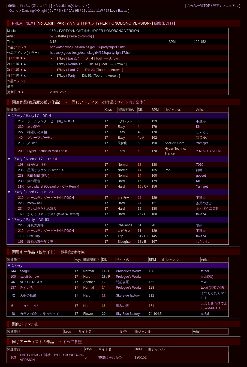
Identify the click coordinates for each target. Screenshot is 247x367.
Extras (122, 11)
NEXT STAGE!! (31, 282)
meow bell (34, 203)
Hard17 (73, 70)
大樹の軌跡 (28, 295)
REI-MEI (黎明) (38, 175)
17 (107, 11)
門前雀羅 (122, 282)
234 (20, 209)
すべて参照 (72, 341)
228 (20, 203)
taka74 (201, 214)
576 (52, 36)
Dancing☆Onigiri (34, 11)
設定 (216, 6)
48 (13, 314)
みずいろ (26, 287)
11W (99, 11)
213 (20, 143)
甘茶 (199, 225)
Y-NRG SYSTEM (208, 151)
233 (20, 175)
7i (60, 11)
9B (77, 11)
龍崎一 (201, 170)
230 (20, 127)
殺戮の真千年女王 (40, 242)
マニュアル (230, 6)
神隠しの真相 (37, 132)
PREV (17, 23)
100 (13, 277)
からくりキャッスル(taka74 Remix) (53, 214)
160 (20, 214)
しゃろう (202, 132)
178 (20, 236)
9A (70, 11)
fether (205, 271)
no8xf (205, 314)
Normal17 (75, 64)
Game (14, 11)
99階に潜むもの (109, 357)
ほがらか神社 (37, 165)
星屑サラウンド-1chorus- (45, 170)
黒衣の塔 (122, 306)
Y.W (204, 282)
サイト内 (124, 102)
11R (21, 186)
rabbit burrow (29, 277)
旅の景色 (33, 127)
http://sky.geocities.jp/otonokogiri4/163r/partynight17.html (91, 53)
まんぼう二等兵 (207, 209)
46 (13, 282)
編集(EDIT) (163, 23)
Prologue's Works (128, 271)
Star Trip (33, 236)
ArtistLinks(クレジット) (72, 6)
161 (20, 242)
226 (20, 225)
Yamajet (202, 143)
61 (13, 306)
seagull (25, 271)
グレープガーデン (40, 138)
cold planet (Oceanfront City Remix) (53, 186)
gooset (201, 175)
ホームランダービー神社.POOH (50, 121)
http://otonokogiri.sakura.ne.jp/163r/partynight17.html (88, 47)
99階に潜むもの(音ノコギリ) (29, 6)
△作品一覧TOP (198, 6)
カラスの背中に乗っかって (39, 314)
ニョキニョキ (30, 306)
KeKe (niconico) (81, 36)
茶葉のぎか (204, 203)
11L (91, 11)
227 (20, 132)
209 (20, 151)
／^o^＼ (33, 143)
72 (13, 295)
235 (20, 170)
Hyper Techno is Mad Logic (47, 151)
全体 (139, 102)
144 (13, 271)
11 (83, 11)
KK (198, 127)
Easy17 (73, 58)
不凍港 (201, 121)
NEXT (30, 23)
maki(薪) (207, 277)
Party (72, 76)
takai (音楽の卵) (212, 287)
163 (13, 357)
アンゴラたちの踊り (42, 209)
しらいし (202, 242)
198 (20, 165)
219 (20, 121)
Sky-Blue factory (128, 295)
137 (13, 287)
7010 (199, 165)
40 (21, 138)
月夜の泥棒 (35, 225)
